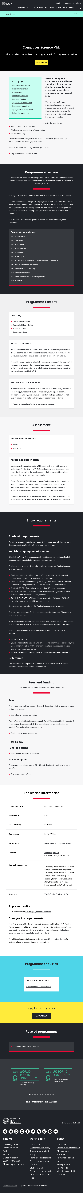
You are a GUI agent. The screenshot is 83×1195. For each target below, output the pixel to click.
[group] (25, 1080)
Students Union (37, 1169)
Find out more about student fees (24, 735)
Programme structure (21, 87)
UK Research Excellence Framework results (46, 354)
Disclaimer (62, 1146)
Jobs (32, 1179)
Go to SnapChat (27, 1133)
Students (68, 3)
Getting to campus (15, 1166)
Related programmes (20, 115)
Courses (21, 8)
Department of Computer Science (24, 155)
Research (31, 8)
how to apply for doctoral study (38, 913)
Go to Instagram (16, 1133)
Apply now (41, 64)
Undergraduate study (40, 1149)
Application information (22, 104)
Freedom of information (68, 1149)
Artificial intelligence (53, 125)
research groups (52, 140)
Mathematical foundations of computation (28, 132)
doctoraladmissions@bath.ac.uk (38, 988)
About (72, 8)
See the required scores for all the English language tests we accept (36, 608)
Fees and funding (19, 101)
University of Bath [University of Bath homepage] (7, 3)
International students (40, 1163)
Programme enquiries (21, 108)
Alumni (78, 3)
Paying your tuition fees (20, 776)
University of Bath (51, 854)
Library (33, 1166)
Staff (58, 3)
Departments (61, 8)
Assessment (17, 94)
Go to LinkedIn (22, 1133)
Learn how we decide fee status (24, 717)
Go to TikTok (33, 1133)
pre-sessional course (39, 626)
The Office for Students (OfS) (56, 896)
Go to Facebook (5, 1133)
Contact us (35, 1146)
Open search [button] (79, 7)
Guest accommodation (40, 1176)
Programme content (20, 90)
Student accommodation (41, 1173)
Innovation (42, 8)
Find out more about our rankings (41, 1104)
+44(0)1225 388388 (11, 1163)
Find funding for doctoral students (25, 755)
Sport (51, 8)
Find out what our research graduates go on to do (29, 149)
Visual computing (18, 135)
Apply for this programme (22, 111)
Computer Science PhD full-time (26, 1048)
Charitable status (10, 1187)
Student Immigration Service (54, 941)
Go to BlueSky (11, 1133)
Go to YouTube (50, 1133)
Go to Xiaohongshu (55, 1133)
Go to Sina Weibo (44, 1133)
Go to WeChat (39, 1133)
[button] (24, 1096)
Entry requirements (20, 97)
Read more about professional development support (34, 406)
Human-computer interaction (23, 128)
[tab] (29, 1096)
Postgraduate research (40, 1159)
